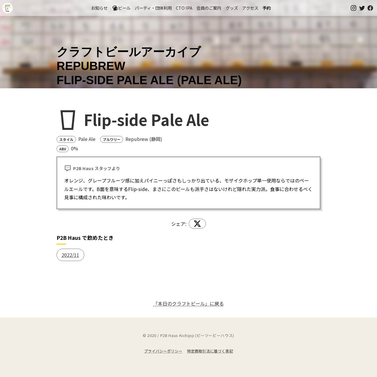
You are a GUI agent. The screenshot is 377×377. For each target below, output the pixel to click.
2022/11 (70, 254)
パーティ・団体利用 (153, 8)
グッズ (232, 8)
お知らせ (99, 8)
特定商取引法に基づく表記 (210, 351)
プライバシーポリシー (163, 351)
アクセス (250, 8)
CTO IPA (184, 8)
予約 (266, 8)
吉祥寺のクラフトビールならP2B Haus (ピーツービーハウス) (7, 8)
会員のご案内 (208, 8)
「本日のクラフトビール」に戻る (188, 303)
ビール (121, 8)
